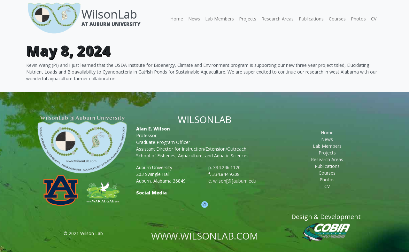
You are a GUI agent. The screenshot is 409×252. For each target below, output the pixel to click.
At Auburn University (110, 24)
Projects (247, 19)
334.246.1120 (227, 167)
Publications (311, 19)
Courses (337, 19)
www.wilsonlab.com (204, 235)
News (194, 19)
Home (176, 19)
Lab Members (219, 19)
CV (373, 19)
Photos (358, 19)
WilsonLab (109, 14)
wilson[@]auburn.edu (234, 181)
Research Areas (277, 19)
